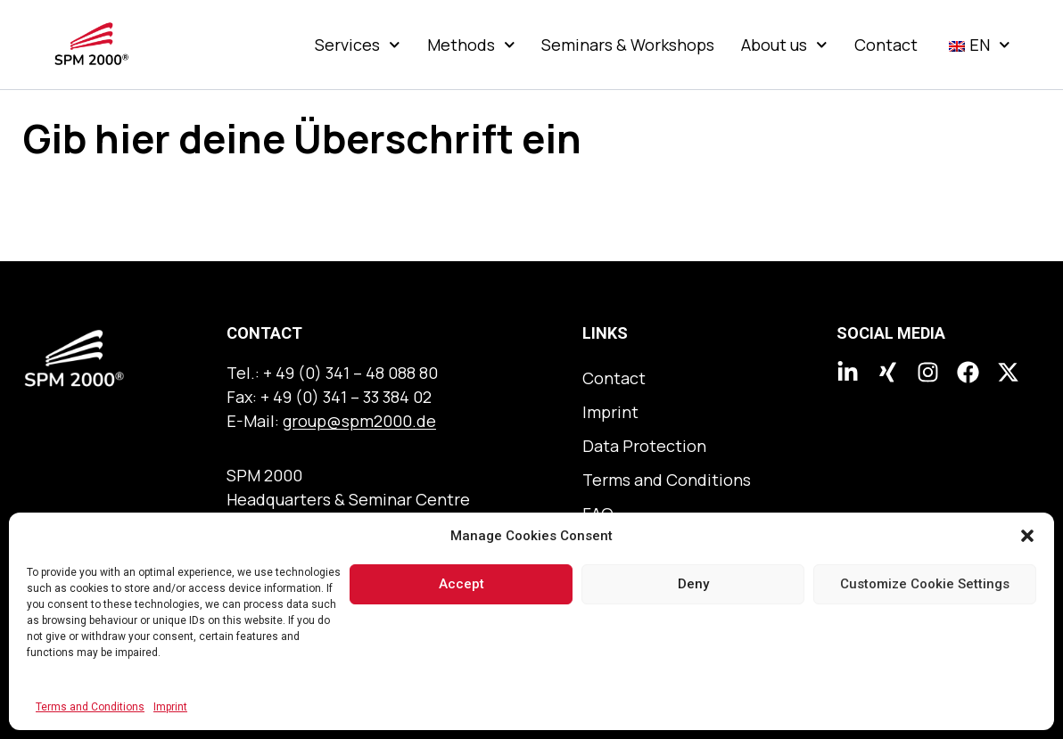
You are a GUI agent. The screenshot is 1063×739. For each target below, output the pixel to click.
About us (784, 45)
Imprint (170, 707)
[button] (1027, 536)
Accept (461, 584)
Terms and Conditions (90, 707)
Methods (471, 45)
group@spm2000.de (359, 420)
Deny (693, 584)
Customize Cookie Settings (924, 584)
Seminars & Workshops (627, 44)
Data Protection (644, 445)
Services (357, 45)
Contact (886, 44)
